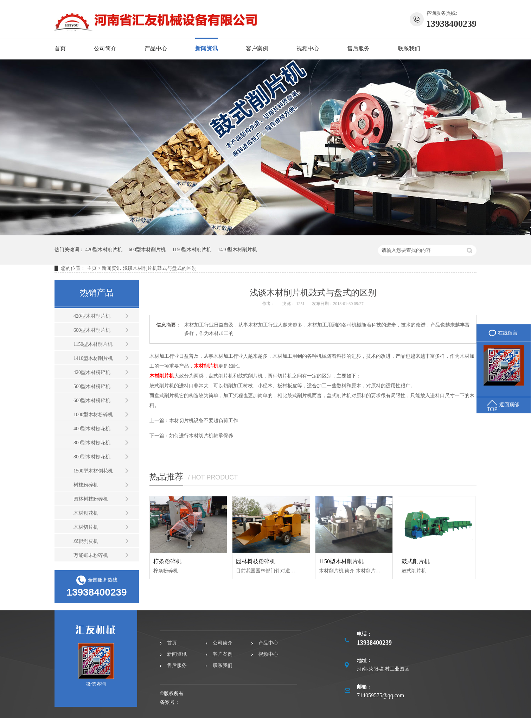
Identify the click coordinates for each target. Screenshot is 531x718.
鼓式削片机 (416, 561)
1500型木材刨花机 (93, 471)
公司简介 (105, 48)
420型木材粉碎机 (91, 372)
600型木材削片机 (147, 249)
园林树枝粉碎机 (90, 499)
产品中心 (156, 48)
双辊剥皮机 (85, 541)
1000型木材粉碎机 (93, 414)
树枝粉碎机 (85, 485)
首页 (60, 48)
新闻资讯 (206, 48)
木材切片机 (85, 527)
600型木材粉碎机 (91, 400)
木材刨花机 (85, 513)
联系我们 (409, 48)
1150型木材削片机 (191, 249)
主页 (92, 268)
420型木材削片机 (103, 249)
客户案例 (257, 48)
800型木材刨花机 (91, 442)
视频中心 (307, 48)
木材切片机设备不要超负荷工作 (203, 420)
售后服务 (358, 48)
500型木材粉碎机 (91, 386)
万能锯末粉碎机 (90, 555)
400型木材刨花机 (91, 428)
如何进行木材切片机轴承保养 (201, 435)
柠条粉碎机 (167, 561)
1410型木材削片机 (237, 249)
